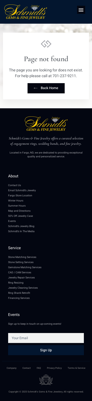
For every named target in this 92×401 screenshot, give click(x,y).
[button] (81, 10)
